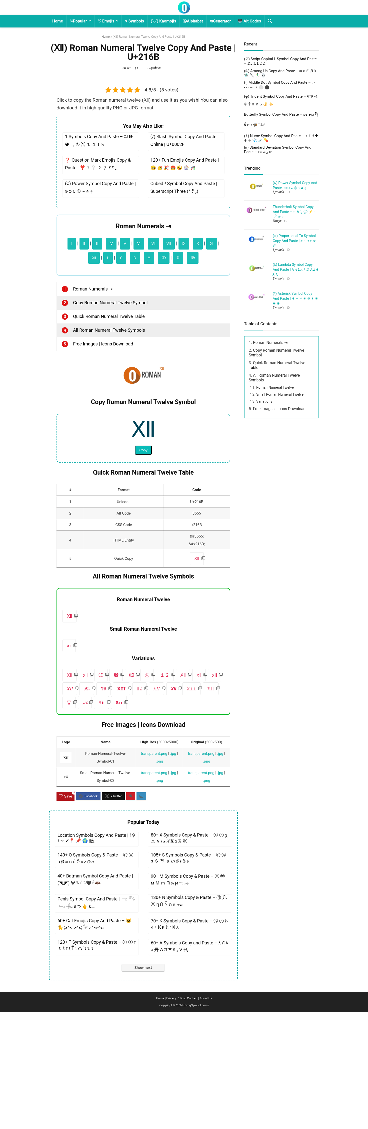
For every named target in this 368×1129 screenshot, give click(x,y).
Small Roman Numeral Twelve (280, 545)
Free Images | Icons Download (103, 460)
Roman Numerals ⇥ (143, 343)
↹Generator (220, 21)
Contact (192, 1115)
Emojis (277, 371)
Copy (143, 567)
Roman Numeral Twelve (275, 538)
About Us (206, 1115)
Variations (264, 552)
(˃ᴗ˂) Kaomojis (163, 21)
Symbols (155, 68)
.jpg (173, 870)
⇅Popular (78, 21)
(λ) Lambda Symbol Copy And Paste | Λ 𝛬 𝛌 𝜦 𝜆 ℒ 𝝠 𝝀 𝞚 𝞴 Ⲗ (295, 420)
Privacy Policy (175, 1115)
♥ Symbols (134, 21)
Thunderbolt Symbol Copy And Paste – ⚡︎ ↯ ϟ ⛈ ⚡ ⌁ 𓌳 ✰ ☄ (294, 363)
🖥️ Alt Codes (249, 21)
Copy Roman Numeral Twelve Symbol (110, 419)
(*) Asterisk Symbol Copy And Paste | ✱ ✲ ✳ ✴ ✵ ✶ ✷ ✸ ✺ (295, 449)
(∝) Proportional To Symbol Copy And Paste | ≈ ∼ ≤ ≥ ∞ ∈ (294, 392)
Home (57, 21)
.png (159, 878)
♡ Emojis (106, 21)
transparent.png (154, 870)
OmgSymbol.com (196, 1122)
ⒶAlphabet (193, 21)
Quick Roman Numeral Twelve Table (109, 433)
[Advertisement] (143, 131)
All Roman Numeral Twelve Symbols (109, 447)
